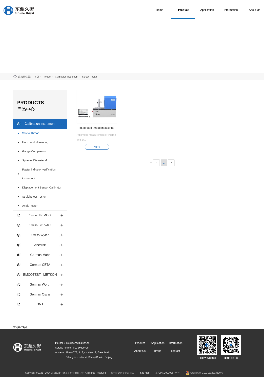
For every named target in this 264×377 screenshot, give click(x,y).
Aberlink (40, 245)
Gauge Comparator (34, 151)
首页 (36, 76)
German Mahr (40, 255)
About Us (140, 350)
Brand (157, 350)
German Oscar (40, 294)
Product (192, 8)
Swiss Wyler (40, 235)
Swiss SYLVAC (40, 225)
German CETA (40, 264)
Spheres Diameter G (34, 160)
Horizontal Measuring (35, 142)
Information (239, 8)
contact (175, 350)
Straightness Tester (34, 196)
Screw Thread (89, 76)
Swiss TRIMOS (40, 215)
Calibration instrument (66, 76)
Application (216, 8)
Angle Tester (30, 205)
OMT (40, 304)
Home (168, 8)
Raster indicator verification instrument (39, 174)
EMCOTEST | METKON (40, 274)
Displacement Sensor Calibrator (41, 187)
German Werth (40, 284)
